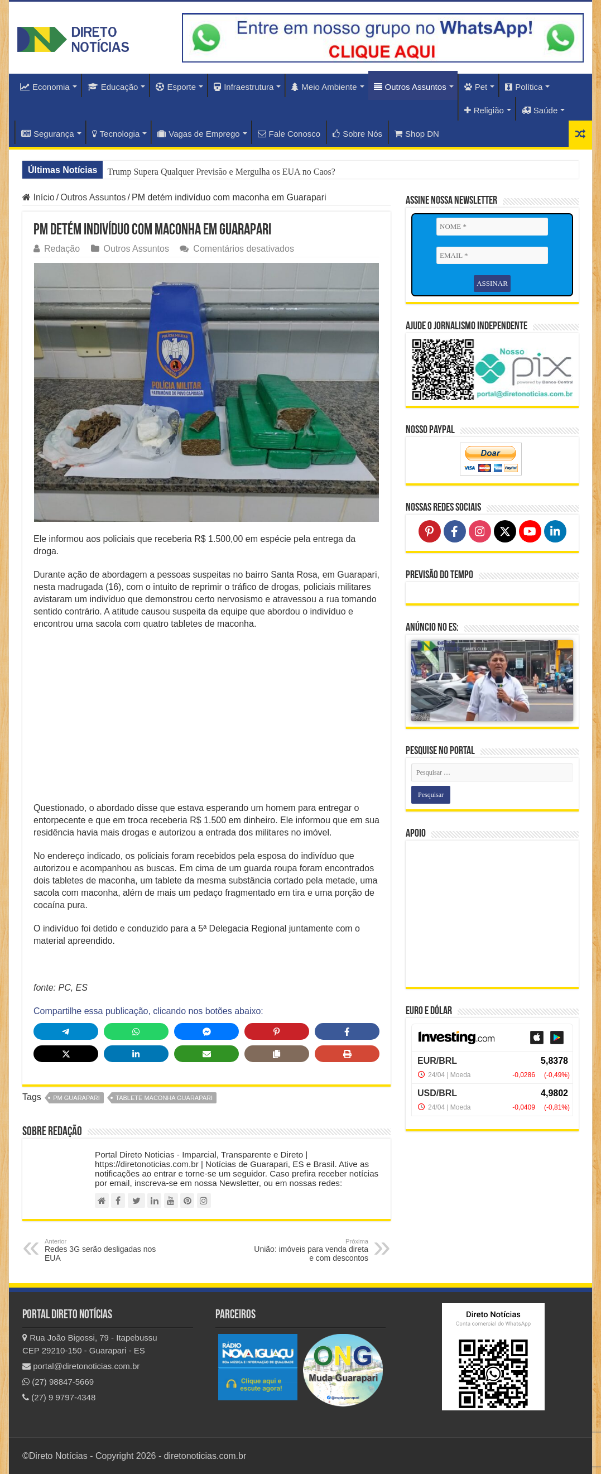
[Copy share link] (276, 1053)
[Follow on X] (505, 531)
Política (523, 87)
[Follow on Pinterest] (430, 531)
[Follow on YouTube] (530, 531)
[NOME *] (492, 227)
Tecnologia (116, 133)
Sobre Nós (357, 133)
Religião (484, 110)
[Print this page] (347, 1053)
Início (38, 197)
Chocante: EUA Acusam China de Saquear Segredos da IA (212, 171)
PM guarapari (76, 1097)
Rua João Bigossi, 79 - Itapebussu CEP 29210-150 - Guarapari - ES (89, 1344)
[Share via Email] (206, 1053)
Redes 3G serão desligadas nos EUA (102, 1250)
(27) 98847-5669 (58, 1381)
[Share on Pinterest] (276, 1031)
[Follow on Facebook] (455, 531)
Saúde (539, 110)
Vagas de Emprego (198, 133)
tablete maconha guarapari (164, 1097)
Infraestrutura (243, 87)
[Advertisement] (206, 719)
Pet (476, 87)
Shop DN (417, 133)
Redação (62, 248)
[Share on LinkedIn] (136, 1053)
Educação (113, 87)
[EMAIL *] (492, 256)
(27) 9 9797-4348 (58, 1397)
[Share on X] (65, 1053)
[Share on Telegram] (65, 1031)
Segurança (47, 133)
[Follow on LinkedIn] (555, 531)
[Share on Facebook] (347, 1031)
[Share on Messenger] (206, 1031)
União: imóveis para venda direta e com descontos (311, 1250)
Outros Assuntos (410, 87)
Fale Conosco (289, 133)
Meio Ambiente (324, 87)
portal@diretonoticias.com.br (81, 1366)
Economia (45, 87)
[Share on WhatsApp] (136, 1031)
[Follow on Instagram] (480, 531)
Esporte (176, 87)
